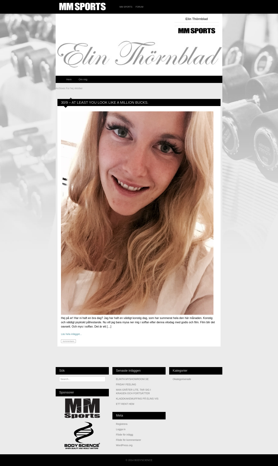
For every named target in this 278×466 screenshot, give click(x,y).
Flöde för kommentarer (128, 440)
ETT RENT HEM (125, 404)
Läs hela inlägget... (71, 334)
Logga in (121, 429)
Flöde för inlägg (124, 434)
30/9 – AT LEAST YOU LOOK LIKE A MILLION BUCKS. (104, 102)
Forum (139, 7)
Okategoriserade (182, 379)
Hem (69, 79)
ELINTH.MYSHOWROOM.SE (132, 379)
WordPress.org (124, 445)
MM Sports (125, 7)
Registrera (121, 424)
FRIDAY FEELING (126, 384)
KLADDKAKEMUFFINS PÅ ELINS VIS (137, 398)
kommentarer (68, 341)
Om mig (83, 79)
